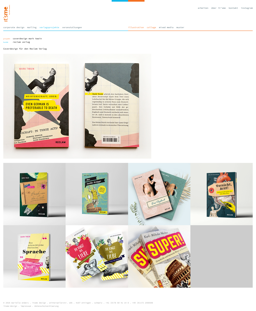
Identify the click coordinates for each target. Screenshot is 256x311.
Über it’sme (218, 8)
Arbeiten (203, 8)
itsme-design (10, 306)
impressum (26, 306)
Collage (151, 27)
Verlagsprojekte (49, 27)
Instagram (247, 8)
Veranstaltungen (72, 27)
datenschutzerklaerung (46, 306)
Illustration (136, 27)
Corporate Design (13, 27)
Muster (180, 27)
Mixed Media (166, 27)
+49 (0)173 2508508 (142, 302)
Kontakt (233, 8)
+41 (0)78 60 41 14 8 (117, 302)
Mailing (32, 27)
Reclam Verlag (21, 42)
